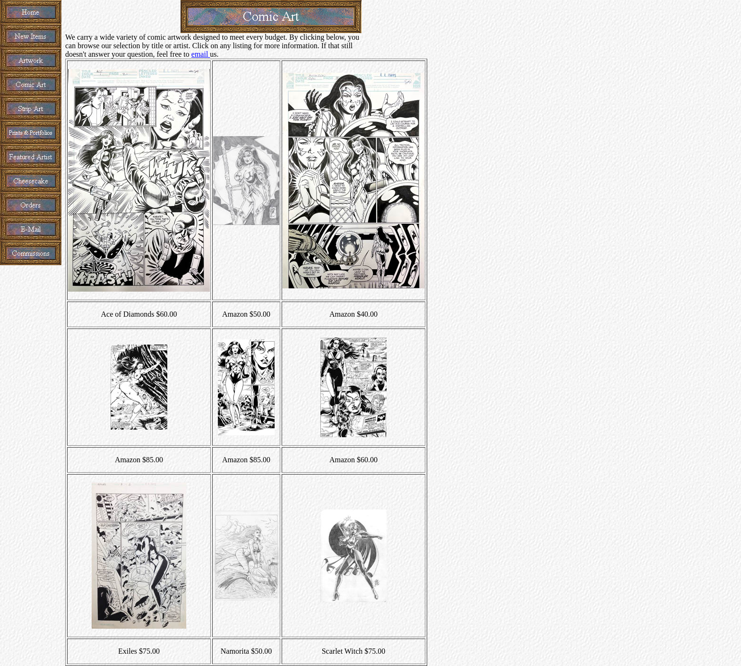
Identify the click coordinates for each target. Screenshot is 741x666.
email (200, 54)
